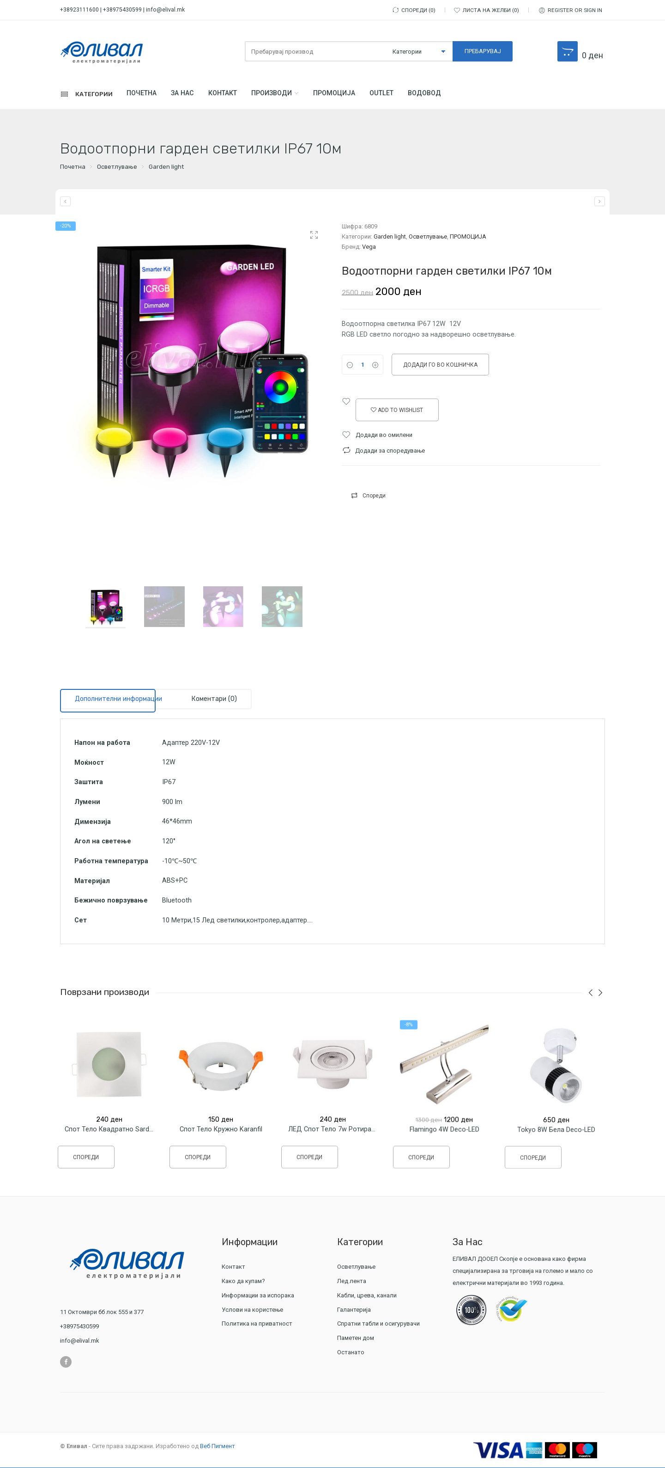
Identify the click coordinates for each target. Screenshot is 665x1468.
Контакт (231, 94)
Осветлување (117, 167)
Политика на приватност (257, 1324)
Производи (283, 94)
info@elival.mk (165, 9)
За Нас (187, 94)
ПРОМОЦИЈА (348, 94)
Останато (350, 1352)
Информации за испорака (258, 1295)
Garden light (166, 167)
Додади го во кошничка (440, 365)
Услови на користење (252, 1310)
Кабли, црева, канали (368, 1295)
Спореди (374, 496)
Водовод (443, 94)
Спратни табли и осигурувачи (379, 1324)
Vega (369, 247)
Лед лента (353, 1281)
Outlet (398, 94)
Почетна (144, 94)
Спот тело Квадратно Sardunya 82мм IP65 (131, 1138)
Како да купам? (243, 1281)
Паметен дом (355, 1338)
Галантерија (355, 1310)
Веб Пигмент (217, 1446)
